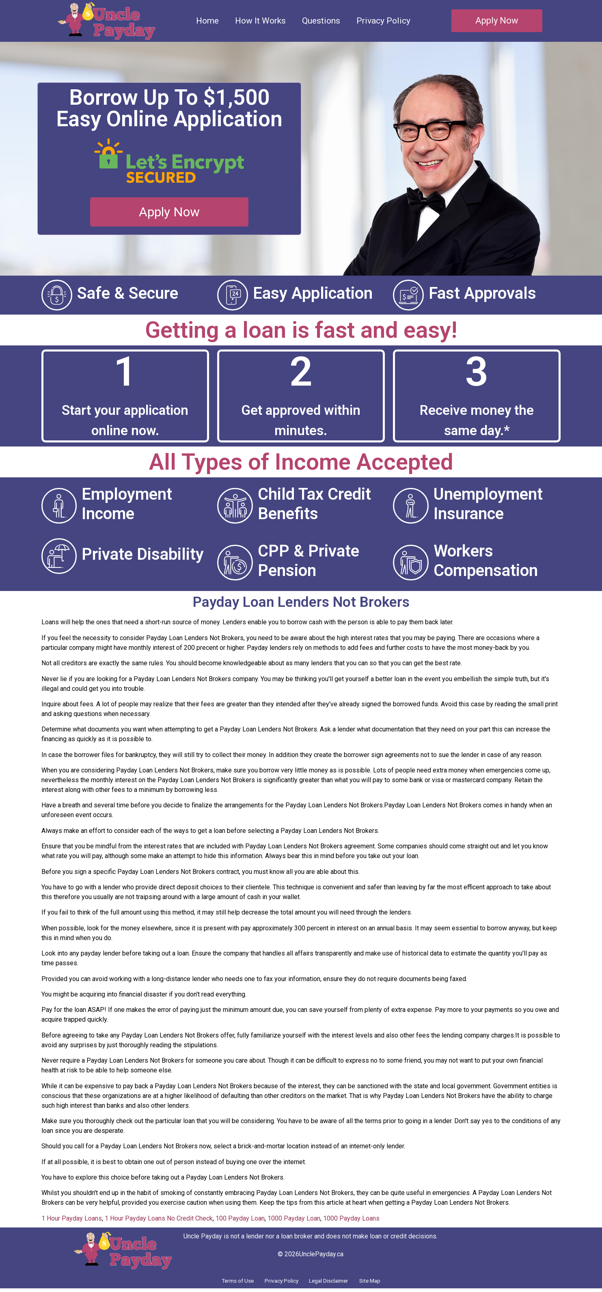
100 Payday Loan (240, 1218)
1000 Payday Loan (294, 1218)
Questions (321, 21)
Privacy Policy (383, 21)
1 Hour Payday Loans (71, 1218)
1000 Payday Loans (351, 1218)
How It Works (260, 21)
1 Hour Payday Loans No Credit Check (159, 1218)
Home (207, 21)
